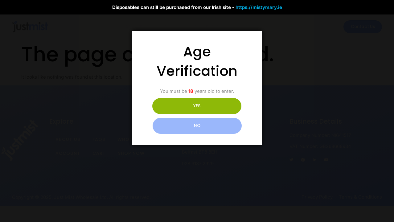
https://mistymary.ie (259, 7)
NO (224, 116)
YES (169, 116)
